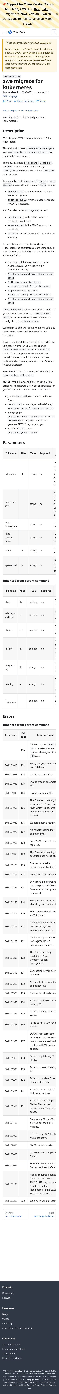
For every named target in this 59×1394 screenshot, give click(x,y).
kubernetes (32, 110)
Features (7, 1297)
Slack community (11, 1344)
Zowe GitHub (9, 1353)
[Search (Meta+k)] (54, 32)
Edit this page (10, 96)
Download (7, 1293)
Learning (7, 1323)
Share (42, 101)
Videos (5, 1318)
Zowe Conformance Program (17, 1328)
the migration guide (39, 52)
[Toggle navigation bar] (4, 32)
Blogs (5, 1314)
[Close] (57, 14)
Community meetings (13, 1349)
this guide (41, 9)
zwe (5, 110)
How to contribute (12, 1358)
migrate (14, 110)
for (22, 110)
